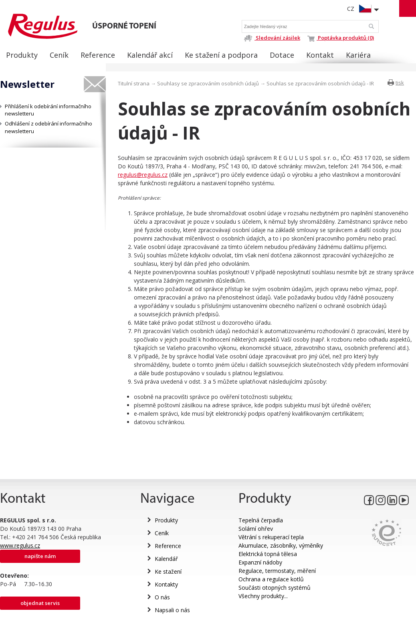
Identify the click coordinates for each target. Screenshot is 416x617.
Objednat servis (40, 603)
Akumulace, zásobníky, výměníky (280, 545)
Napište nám (40, 556)
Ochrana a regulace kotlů (271, 579)
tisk (400, 82)
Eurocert (387, 532)
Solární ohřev (255, 528)
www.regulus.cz (20, 545)
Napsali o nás (172, 610)
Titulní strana (133, 83)
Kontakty (166, 584)
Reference (168, 546)
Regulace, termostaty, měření (277, 571)
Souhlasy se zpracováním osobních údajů (208, 83)
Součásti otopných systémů (274, 587)
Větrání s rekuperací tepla (271, 537)
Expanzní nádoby (260, 562)
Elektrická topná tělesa (267, 554)
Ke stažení (168, 571)
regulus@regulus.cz (143, 174)
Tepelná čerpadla (260, 520)
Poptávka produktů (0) (340, 37)
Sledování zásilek (272, 37)
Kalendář (166, 558)
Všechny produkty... (263, 596)
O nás (162, 597)
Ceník (162, 533)
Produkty (166, 520)
